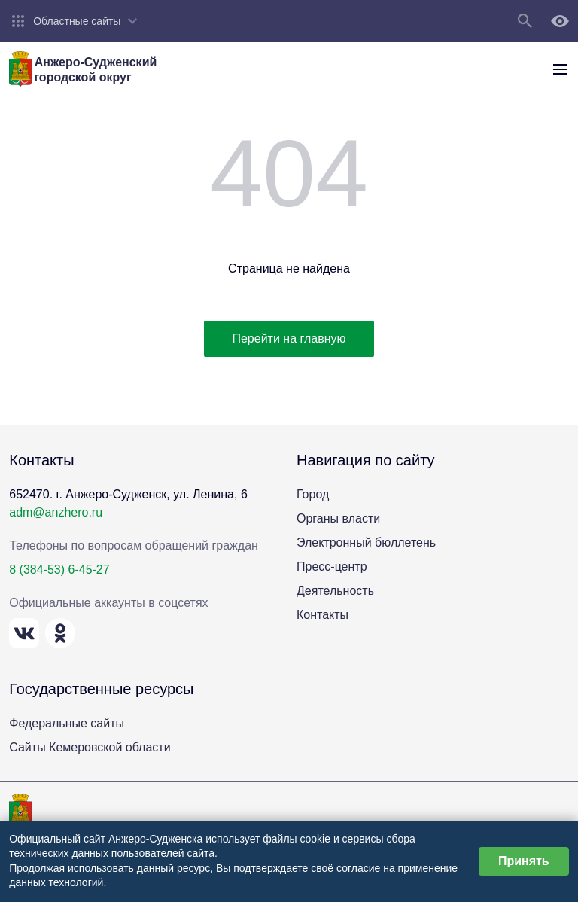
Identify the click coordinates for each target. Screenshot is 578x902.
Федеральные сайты (66, 723)
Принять (523, 861)
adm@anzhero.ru (55, 512)
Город (313, 494)
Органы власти (338, 518)
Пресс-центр (332, 566)
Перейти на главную (288, 338)
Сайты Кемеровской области (89, 747)
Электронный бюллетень (366, 542)
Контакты (322, 614)
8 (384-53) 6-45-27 (59, 569)
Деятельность (335, 590)
